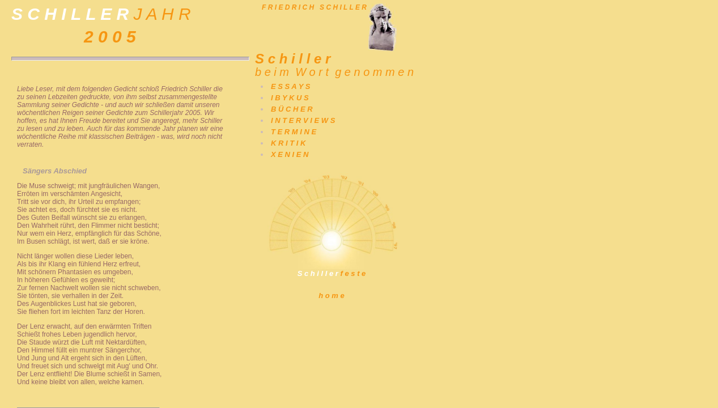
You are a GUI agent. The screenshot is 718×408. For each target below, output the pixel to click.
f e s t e (332, 270)
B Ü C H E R (292, 109)
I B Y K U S (290, 98)
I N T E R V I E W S (303, 120)
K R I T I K (288, 143)
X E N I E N (289, 154)
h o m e (331, 295)
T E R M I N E (293, 132)
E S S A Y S (290, 86)
